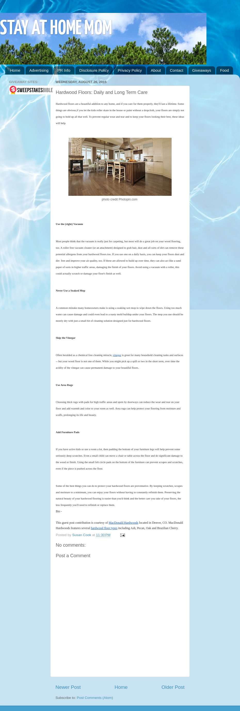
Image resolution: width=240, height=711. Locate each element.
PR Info (63, 70)
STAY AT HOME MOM (56, 28)
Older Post (173, 687)
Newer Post (68, 687)
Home (15, 70)
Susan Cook (82, 535)
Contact (176, 70)
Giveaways (201, 70)
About (156, 70)
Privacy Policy (130, 70)
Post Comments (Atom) (95, 698)
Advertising (39, 70)
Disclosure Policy (94, 70)
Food (224, 70)
